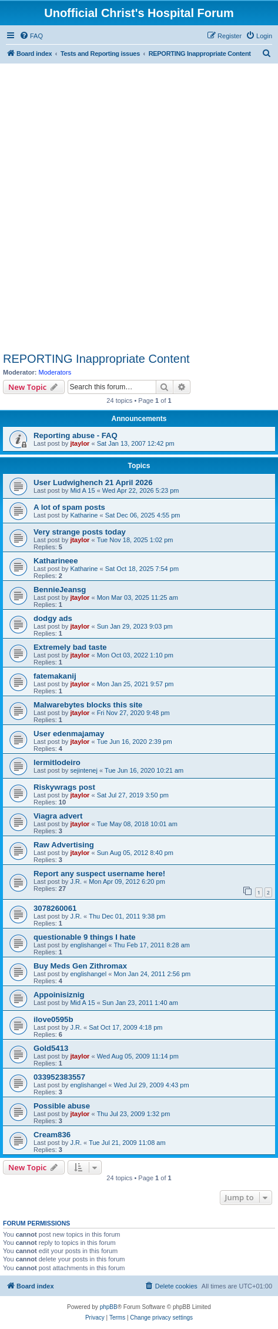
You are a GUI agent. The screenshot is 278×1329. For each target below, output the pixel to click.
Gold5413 (51, 1048)
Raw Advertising (64, 844)
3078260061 (55, 908)
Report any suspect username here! (99, 873)
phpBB (109, 1307)
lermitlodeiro (57, 762)
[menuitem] (31, 36)
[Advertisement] (139, 207)
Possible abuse (62, 1105)
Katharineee (56, 560)
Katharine (84, 515)
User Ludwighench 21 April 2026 (93, 482)
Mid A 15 (82, 490)
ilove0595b (53, 1019)
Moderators (55, 372)
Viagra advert (58, 816)
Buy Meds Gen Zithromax (80, 965)
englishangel (88, 945)
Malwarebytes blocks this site (88, 704)
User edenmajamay (69, 733)
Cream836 (52, 1134)
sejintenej (83, 770)
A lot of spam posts (69, 507)
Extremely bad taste (70, 647)
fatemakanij (55, 676)
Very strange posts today (80, 531)
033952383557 (59, 1077)
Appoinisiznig (59, 994)
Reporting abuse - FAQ (76, 435)
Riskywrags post (64, 787)
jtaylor (79, 443)
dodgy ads (53, 618)
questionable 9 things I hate (85, 937)
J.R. (76, 881)
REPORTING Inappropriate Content (96, 358)
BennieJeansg (60, 589)
